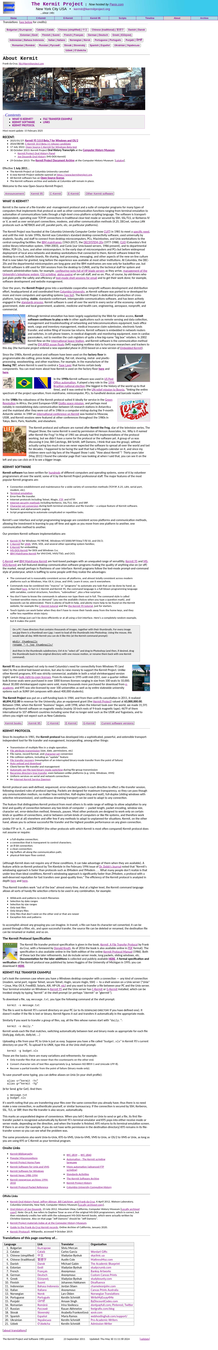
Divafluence (98, 1289)
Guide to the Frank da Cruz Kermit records (34, 1233)
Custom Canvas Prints (104, 1281)
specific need (141, 233)
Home (14, 19)
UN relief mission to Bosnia (108, 391)
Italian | (56, 41)
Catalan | (45, 31)
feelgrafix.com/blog (102, 1315)
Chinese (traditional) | (108, 31)
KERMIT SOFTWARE (23, 123)
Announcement (14, 194)
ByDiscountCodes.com (104, 1308)
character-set (52, 755)
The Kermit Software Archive (83, 1185)
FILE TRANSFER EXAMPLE (57, 120)
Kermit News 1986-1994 (24, 1182)
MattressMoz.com (102, 1266)
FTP (61, 500)
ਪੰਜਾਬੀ (41, 1308)
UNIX (27, 545)
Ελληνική (43, 1285)
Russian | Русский (49, 46)
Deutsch (42, 1281)
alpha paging (65, 275)
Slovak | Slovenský (74, 46)
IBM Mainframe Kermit (23, 554)
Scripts (122, 19)
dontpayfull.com (101, 1311)
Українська (44, 1326)
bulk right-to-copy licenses (35, 678)
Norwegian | (80, 41)
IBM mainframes (52, 243)
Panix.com (117, 5)
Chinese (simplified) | (72, 31)
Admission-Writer (101, 1330)
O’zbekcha (44, 1330)
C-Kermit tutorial (48, 607)
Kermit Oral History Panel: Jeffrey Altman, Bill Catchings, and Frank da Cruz (52, 1208)
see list (69, 296)
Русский (43, 1315)
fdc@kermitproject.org (31, 65)
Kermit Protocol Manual (117, 953)
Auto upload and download (25, 764)
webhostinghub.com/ (109, 1323)
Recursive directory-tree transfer (28, 774)
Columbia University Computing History (89, 1193)
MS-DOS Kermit (19, 551)
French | (73, 36)
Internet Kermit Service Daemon (32, 780)
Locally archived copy (91, 1211)
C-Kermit (41, 19)
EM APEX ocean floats (51, 345)
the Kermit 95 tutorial (80, 607)
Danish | (136, 31)
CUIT (107, 233)
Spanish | (100, 46)
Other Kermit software (99, 194)
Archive (204, 19)
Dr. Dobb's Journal (110, 868)
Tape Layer (65, 366)
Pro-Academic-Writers (104, 1326)
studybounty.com (101, 1285)
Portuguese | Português (108, 41)
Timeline (149, 19)
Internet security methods (25, 504)
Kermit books (13, 724)
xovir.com (96, 1319)
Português (44, 1304)
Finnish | (51, 36)
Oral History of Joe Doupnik (25, 1215)
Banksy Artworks (101, 1278)
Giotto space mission (70, 404)
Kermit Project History (79, 1189)
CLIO (123, 243)
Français (42, 1278)
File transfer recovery (22, 761)
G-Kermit (89, 724)
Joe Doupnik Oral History (32, 157)
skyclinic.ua (98, 1262)
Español (42, 1323)
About (177, 19)
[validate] (145, 1345)
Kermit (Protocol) (20, 1238)
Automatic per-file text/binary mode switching (36, 771)
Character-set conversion (24, 507)
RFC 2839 (72, 1161)
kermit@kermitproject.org (92, 10)
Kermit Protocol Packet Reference (29, 1193)
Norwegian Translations (105, 1300)
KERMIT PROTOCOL (23, 126)
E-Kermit (68, 19)
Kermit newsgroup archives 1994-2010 (29, 1188)
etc (63, 987)
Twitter (129, 1311)
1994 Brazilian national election (83, 385)
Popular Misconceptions (24, 1164)
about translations (15, 1337)
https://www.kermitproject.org (74, 176)
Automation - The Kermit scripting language (86, 1167)
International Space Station (67, 342)
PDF (130, 949)
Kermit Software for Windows (27, 1177)
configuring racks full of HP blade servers (80, 272)
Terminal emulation (21, 494)
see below (26, 23)
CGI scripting (48, 275)
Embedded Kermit (131, 349)
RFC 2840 (86, 1161)
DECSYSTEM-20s (93, 243)
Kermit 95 (95, 19)
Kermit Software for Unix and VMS (29, 1173)
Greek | (121, 36)
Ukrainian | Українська (126, 46)
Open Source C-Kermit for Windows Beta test (51, 148)
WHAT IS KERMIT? (22, 120)
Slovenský (44, 1319)
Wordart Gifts (99, 1258)
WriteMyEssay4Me (102, 1304)
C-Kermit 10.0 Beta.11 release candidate (48, 145)
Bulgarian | (19, 31)
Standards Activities (78, 1180)
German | (98, 36)
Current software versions (117, 724)
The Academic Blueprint (105, 1270)
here (24, 590)
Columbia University (72, 293)
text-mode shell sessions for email (76, 279)
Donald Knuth (62, 949)
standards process (32, 303)
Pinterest (117, 1311)
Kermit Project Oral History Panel (36, 154)
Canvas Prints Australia (104, 1296)
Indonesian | (27, 41)
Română (42, 1311)
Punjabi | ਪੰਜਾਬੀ (134, 41)
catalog (120, 161)
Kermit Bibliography (21, 1160)
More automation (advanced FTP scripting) (85, 1175)
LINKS (46, 123)
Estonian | (29, 36)
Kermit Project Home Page (25, 1169)
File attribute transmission (25, 752)
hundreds (54, 474)
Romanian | (23, 46)
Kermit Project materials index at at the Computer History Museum (48, 1229)
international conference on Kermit (58, 415)
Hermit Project (102, 703)
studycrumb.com (101, 1274)
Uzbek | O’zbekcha (75, 51)
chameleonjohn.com (103, 1293)
